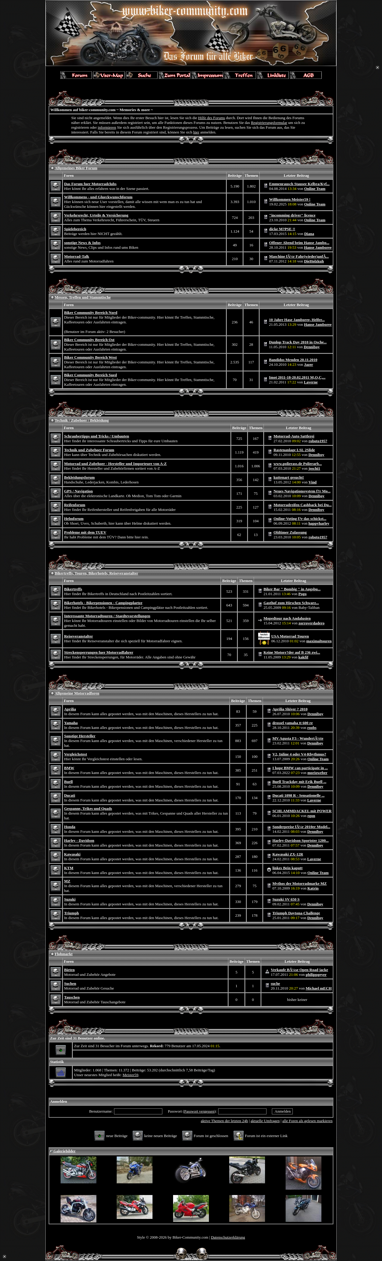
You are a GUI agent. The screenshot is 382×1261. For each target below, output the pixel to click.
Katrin (313, 888)
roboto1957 (318, 441)
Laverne (311, 382)
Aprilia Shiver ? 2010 (290, 709)
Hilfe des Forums (211, 118)
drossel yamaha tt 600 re (292, 723)
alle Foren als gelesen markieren (307, 1121)
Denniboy (312, 347)
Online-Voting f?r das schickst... (299, 518)
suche (275, 983)
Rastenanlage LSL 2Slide (294, 450)
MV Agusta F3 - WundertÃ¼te (298, 738)
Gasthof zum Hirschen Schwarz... (291, 602)
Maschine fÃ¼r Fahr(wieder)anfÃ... (299, 256)
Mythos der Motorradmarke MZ (299, 883)
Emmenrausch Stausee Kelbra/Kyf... (299, 184)
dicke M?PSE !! (282, 229)
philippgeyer (316, 974)
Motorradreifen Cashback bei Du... (302, 505)
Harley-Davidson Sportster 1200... (300, 840)
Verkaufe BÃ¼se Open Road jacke (299, 969)
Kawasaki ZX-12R (287, 854)
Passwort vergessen (199, 1111)
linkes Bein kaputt (287, 868)
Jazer (308, 364)
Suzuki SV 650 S (286, 899)
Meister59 (130, 1075)
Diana (309, 233)
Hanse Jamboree (318, 247)
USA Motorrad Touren (290, 636)
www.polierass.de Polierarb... (297, 463)
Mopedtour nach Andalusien (287, 618)
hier (196, 132)
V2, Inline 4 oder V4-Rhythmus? (299, 754)
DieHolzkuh (314, 261)
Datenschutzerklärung (228, 1237)
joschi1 (314, 468)
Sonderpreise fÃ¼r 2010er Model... (301, 826)
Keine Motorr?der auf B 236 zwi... (292, 652)
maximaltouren (319, 641)
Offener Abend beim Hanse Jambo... (299, 242)
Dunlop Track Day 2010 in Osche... (297, 342)
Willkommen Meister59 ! (289, 199)
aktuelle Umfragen (265, 1121)
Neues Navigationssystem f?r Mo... (301, 491)
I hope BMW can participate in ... (300, 768)
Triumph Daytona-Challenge (296, 913)
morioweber (317, 772)
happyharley (318, 523)
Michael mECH (319, 988)
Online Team (314, 188)
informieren (107, 127)
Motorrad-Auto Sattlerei (293, 436)
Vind (313, 482)
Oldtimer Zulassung (289, 532)
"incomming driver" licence (292, 215)
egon (311, 815)
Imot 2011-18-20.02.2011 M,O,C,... (297, 377)
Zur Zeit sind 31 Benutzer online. (77, 1038)
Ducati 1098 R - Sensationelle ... (298, 795)
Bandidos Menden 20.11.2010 (293, 359)
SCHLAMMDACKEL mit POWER (302, 811)
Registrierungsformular (269, 122)
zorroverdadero (311, 623)
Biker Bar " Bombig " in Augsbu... (292, 589)
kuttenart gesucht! (288, 477)
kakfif (303, 657)
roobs (312, 727)
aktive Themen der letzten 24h (224, 1121)
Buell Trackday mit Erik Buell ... (299, 781)
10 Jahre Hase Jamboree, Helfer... (297, 319)
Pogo (302, 594)
